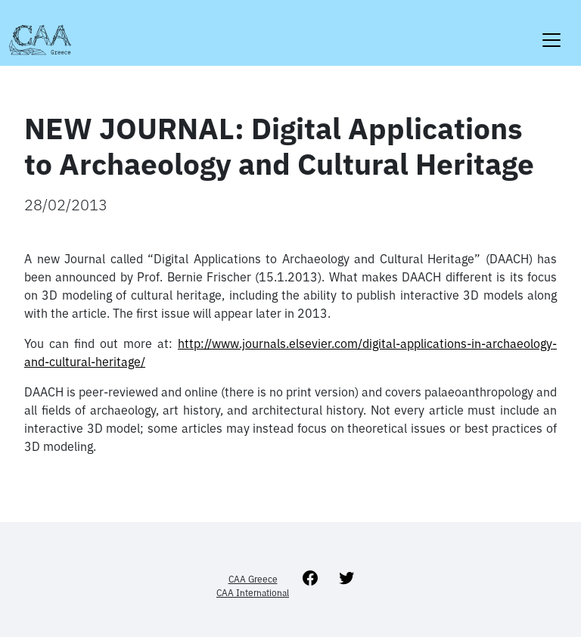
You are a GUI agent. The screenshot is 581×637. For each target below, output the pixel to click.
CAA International (252, 592)
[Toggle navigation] (551, 30)
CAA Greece (253, 579)
